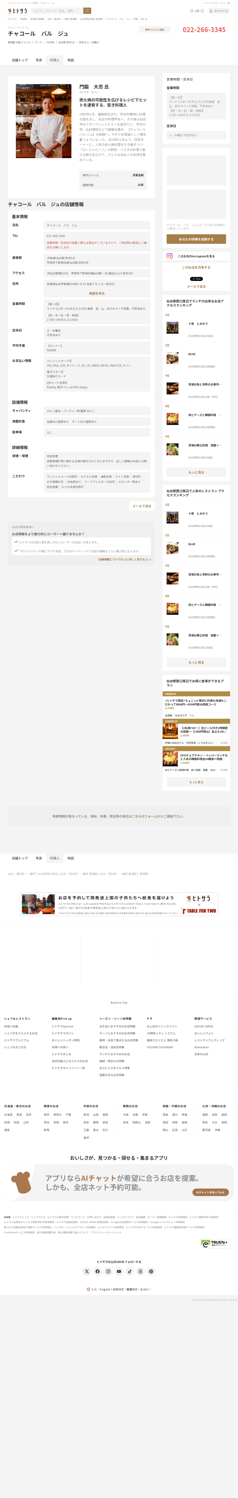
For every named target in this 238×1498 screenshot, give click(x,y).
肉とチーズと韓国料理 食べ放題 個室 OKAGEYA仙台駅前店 (205, 415)
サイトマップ (78, 1217)
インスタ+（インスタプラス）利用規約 (75, 1227)
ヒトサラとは (38, 1217)
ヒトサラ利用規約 (177, 1217)
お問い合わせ (94, 1217)
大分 (214, 1122)
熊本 (205, 1122)
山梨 (96, 1115)
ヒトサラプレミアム (16, 1040)
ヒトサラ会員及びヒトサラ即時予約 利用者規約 (29, 1222)
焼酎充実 (106, 477)
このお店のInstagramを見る (191, 256)
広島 (175, 1130)
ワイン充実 (122, 477)
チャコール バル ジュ (118, 18)
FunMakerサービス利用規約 (19, 1232)
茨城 (56, 1122)
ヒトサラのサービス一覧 (217, 3)
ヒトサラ (12, 18)
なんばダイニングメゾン (162, 1026)
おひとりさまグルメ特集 (114, 1068)
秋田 (16, 1122)
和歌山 (136, 1122)
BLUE (191, 354)
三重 (86, 1130)
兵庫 (135, 1115)
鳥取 (175, 1122)
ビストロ (26, 42)
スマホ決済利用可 (72, 487)
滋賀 (147, 1122)
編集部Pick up (62, 1018)
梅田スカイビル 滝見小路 (162, 1040)
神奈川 (57, 1115)
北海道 (8, 1115)
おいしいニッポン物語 (66, 1040)
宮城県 (23, 18)
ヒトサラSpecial (62, 1026)
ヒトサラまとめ (61, 1054)
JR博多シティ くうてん (161, 1033)
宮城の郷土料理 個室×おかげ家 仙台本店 (205, 445)
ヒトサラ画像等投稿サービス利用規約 (184, 1227)
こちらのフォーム (144, 816)
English (105, 1289)
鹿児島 (206, 1130)
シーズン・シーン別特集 (115, 1018)
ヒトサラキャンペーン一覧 (68, 1068)
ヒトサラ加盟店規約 (67, 1222)
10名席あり (74, 482)
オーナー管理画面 (156, 1217)
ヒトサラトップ (20, 1217)
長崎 (224, 1115)
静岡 (96, 1122)
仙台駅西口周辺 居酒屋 (91, 18)
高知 (165, 1122)
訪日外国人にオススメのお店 (70, 1061)
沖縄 (217, 1130)
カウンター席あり (129, 482)
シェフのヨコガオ (15, 1047)
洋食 (18, 42)
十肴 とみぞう (198, 323)
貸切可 (136, 477)
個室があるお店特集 (111, 1075)
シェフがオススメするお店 (20, 1033)
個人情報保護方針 (46, 1232)
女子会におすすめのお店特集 (117, 1026)
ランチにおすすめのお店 (114, 1054)
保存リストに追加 (154, 29)
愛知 (105, 1122)
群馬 (46, 1130)
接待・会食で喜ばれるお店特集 (118, 1040)
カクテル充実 (89, 477)
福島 (7, 1130)
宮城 (7, 1122)
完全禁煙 (52, 487)
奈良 (126, 1122)
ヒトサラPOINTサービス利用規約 (144, 1227)
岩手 (29, 1115)
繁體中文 (132, 1289)
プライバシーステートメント (106, 1232)
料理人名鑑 (11, 1026)
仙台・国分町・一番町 (22, 874)
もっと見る (196, 472)
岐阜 (86, 1122)
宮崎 (224, 1122)
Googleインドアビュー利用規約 (167, 1222)
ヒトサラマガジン (63, 1033)
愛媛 (184, 1115)
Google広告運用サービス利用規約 (129, 1222)
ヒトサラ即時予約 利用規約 (204, 1217)
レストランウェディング (209, 1040)
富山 (96, 1130)
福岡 (205, 1115)
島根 (184, 1122)
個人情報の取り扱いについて (73, 1232)
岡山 (165, 1130)
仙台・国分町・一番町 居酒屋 (62, 18)
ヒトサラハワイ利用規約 (111, 1227)
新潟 (86, 1115)
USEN (7, 1217)
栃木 (65, 1122)
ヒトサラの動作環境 (58, 1217)
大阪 (126, 1115)
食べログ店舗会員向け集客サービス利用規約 (28, 1227)
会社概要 (140, 1217)
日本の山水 (201, 1054)
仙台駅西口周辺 (48, 874)
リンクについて (125, 1217)
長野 (105, 1115)
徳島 (165, 1115)
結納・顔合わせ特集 (111, 1061)
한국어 (144, 1289)
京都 (145, 1115)
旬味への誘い (60, 1047)
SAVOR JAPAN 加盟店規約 (94, 1222)
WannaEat (201, 1047)
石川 (105, 1130)
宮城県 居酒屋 (37, 18)
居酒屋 (11, 42)
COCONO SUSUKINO (160, 1047)
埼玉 (46, 1122)
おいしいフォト (204, 1033)
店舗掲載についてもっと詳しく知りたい (123, 559)
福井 (86, 1138)
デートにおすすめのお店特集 (117, 1033)
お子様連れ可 (55, 482)
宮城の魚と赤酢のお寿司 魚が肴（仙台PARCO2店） (205, 384)
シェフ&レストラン (17, 1018)
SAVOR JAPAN (203, 1026)
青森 (19, 1115)
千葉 (68, 1115)
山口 (184, 1130)
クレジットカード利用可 (62, 477)
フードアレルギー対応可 (99, 482)
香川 (175, 1115)
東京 (46, 1115)
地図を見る (97, 293)
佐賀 (214, 1115)
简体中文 (118, 1289)
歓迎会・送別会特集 (111, 1047)
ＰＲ (150, 1018)
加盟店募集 (109, 1217)
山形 (26, 1122)
